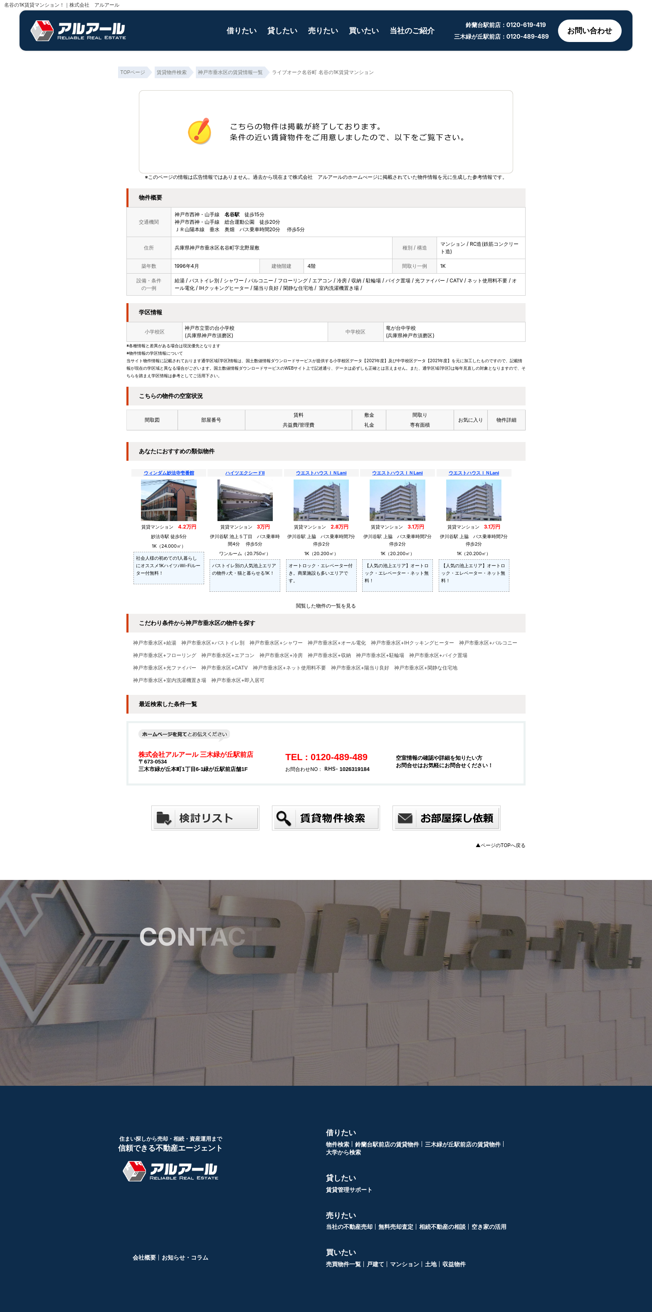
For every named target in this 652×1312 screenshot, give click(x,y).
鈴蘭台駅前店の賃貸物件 (387, 1144)
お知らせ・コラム (185, 1257)
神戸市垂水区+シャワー (276, 643)
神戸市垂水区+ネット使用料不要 (289, 668)
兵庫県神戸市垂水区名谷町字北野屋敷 (217, 248)
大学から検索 (343, 1152)
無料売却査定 (395, 1226)
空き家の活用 (489, 1226)
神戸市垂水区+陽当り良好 (360, 668)
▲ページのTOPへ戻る (501, 845)
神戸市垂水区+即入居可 (237, 680)
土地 (431, 1264)
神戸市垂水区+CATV (224, 668)
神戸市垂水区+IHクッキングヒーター (412, 643)
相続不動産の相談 (442, 1226)
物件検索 (337, 1144)
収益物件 (454, 1264)
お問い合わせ (589, 30)
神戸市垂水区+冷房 (281, 655)
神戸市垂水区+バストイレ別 (212, 643)
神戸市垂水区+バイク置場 (438, 655)
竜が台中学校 (401, 328)
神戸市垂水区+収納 (329, 655)
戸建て (375, 1264)
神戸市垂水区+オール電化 (337, 643)
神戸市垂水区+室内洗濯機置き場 (169, 680)
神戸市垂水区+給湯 (154, 643)
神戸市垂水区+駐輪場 (380, 655)
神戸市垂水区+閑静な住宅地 (425, 668)
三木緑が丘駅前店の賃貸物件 (463, 1144)
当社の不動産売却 (349, 1226)
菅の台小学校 (220, 328)
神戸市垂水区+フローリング (164, 655)
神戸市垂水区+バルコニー (488, 643)
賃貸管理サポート (349, 1189)
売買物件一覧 (343, 1264)
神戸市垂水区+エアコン (227, 655)
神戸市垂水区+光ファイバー (164, 668)
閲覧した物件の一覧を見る (326, 606)
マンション (404, 1264)
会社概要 (144, 1257)
